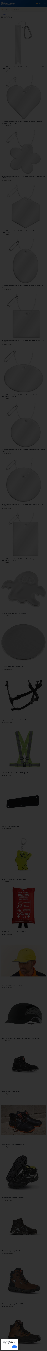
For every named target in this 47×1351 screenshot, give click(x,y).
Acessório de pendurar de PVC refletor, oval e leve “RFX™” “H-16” (23, 286)
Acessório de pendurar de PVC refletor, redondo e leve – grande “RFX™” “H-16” (21, 395)
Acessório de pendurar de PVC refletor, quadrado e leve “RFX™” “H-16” (23, 341)
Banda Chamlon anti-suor (10, 826)
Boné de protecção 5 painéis (12, 985)
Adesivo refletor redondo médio (13, 667)
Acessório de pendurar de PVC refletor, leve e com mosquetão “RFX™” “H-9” (23, 67)
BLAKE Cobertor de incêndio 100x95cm (15, 932)
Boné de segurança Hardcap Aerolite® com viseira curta (21, 1038)
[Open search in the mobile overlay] (28, 10)
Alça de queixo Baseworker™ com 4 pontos (16, 720)
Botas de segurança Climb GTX (12, 1304)
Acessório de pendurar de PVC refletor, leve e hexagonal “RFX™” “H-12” (21, 231)
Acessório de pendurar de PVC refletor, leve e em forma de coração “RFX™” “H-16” (22, 122)
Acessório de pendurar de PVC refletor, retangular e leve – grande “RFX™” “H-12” (22, 559)
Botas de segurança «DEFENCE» (13, 1144)
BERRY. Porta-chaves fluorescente (14, 879)
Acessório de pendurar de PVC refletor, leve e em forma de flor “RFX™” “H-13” (23, 177)
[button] (39, 3)
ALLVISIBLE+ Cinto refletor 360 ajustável (16, 773)
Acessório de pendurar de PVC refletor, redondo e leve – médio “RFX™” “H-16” (23, 450)
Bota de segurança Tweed (11, 1091)
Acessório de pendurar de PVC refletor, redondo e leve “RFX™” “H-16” (23, 505)
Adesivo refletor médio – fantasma (14, 613)
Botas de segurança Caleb (11, 1251)
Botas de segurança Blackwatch (13, 1198)
